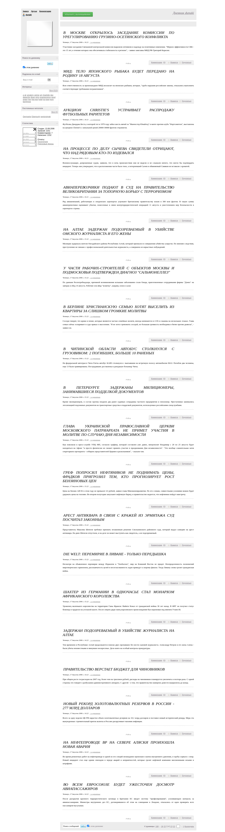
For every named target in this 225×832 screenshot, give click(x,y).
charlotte (46, 95)
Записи (26, 11)
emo (37, 97)
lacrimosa (27, 102)
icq (44, 99)
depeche (26, 97)
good (53, 97)
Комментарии (45, 11)
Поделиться (186, 62)
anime (36, 95)
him (29, 99)
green (25, 99)
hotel (40, 99)
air (25, 95)
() (164, 62)
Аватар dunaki (39, 33)
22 (174, 826)
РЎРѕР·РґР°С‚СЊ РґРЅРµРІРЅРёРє (77, 14)
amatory (30, 95)
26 (162, 826)
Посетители (43, 142)
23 (171, 826)
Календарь (189, 826)
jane (48, 99)
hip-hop (35, 99)
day (51, 95)
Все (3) (55, 112)
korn (52, 99)
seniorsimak (46, 117)
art (41, 95)
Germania (27, 117)
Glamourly (36, 117)
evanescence (45, 97)
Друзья (34, 11)
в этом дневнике (32, 67)
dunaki (24, 15)
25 (165, 826)
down (32, 97)
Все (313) (54, 90)
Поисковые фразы (46, 144)
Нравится (174, 62)
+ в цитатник (95, 42)
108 (157, 826)
